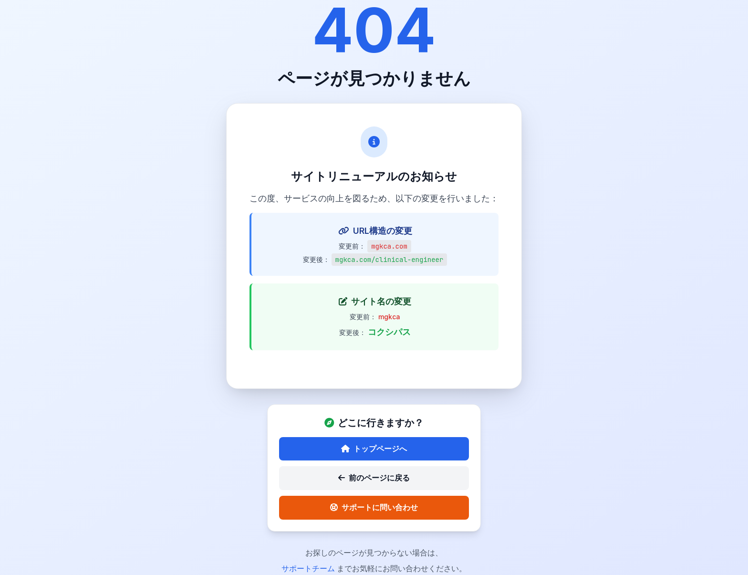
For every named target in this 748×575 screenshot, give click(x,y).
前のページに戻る (374, 477)
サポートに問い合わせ (374, 507)
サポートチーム (309, 568)
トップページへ (374, 448)
